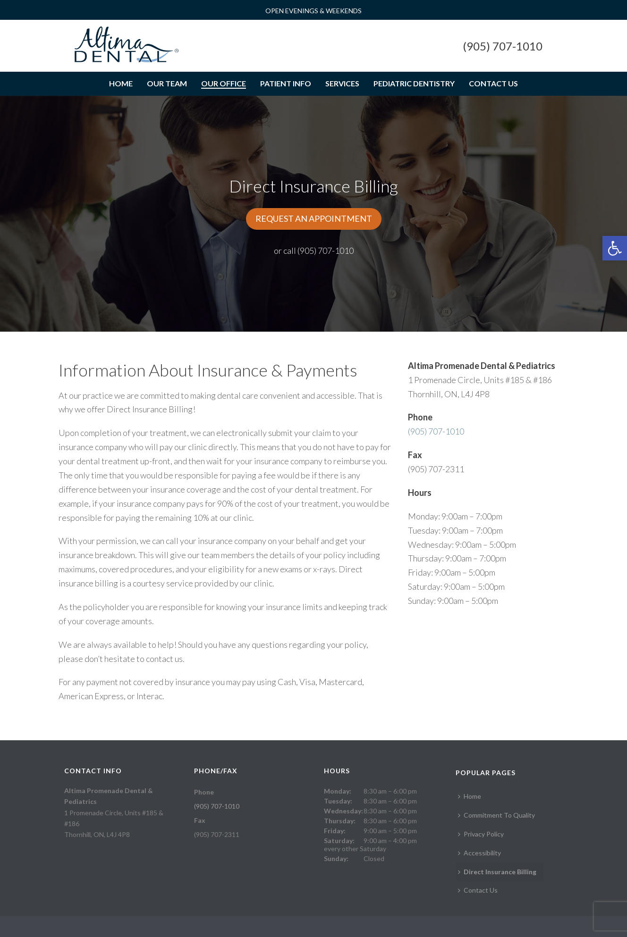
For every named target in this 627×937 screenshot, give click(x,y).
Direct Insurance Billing (497, 872)
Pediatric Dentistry (414, 83)
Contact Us (493, 83)
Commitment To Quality (496, 815)
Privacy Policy (481, 834)
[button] (614, 248)
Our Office (223, 83)
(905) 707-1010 (502, 46)
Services (342, 83)
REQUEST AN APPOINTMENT (313, 218)
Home (121, 83)
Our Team (167, 83)
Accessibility (479, 853)
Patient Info (285, 83)
